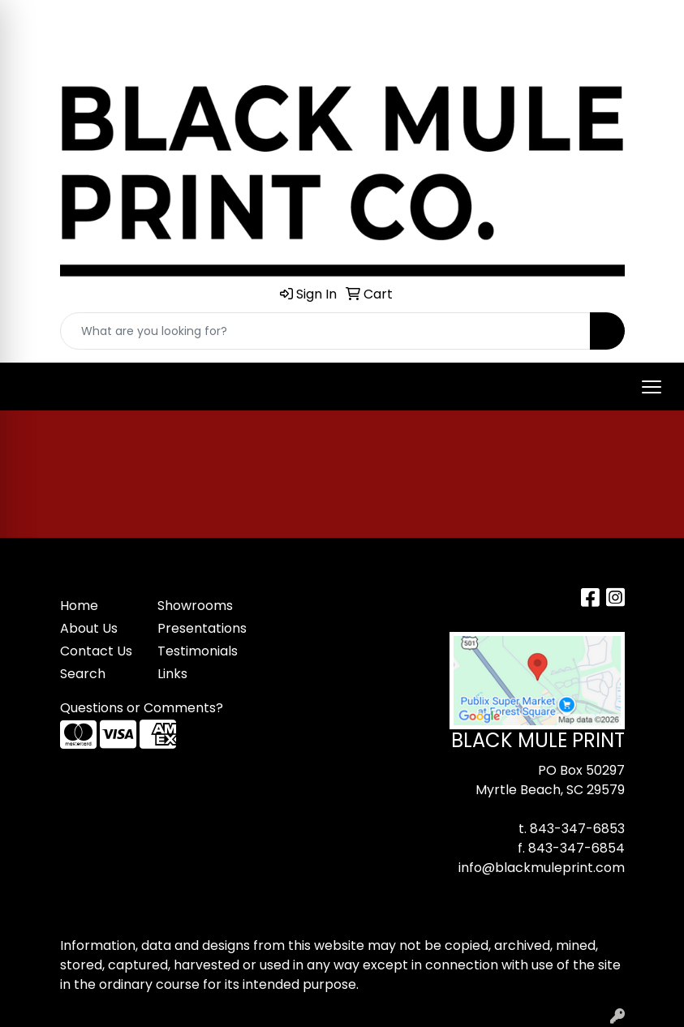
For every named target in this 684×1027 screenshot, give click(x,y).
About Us (89, 628)
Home (79, 605)
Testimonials (196, 651)
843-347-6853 (577, 828)
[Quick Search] (325, 331)
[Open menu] (651, 387)
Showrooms (195, 605)
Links (172, 673)
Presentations (196, 628)
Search (82, 673)
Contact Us (96, 651)
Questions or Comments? (141, 707)
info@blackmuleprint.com (541, 867)
